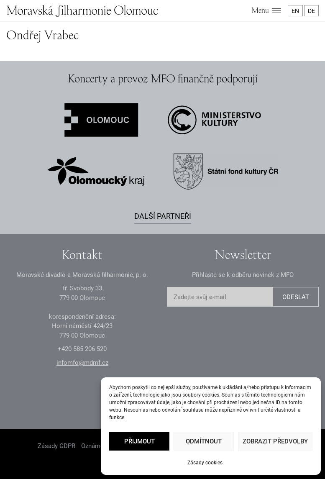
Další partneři (162, 216)
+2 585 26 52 (82, 349)
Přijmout (139, 441)
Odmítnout (204, 441)
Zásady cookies (205, 463)
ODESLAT (295, 297)
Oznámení (95, 446)
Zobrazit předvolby (275, 441)
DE (311, 11)
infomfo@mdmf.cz (82, 362)
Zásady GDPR (56, 446)
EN (295, 11)
